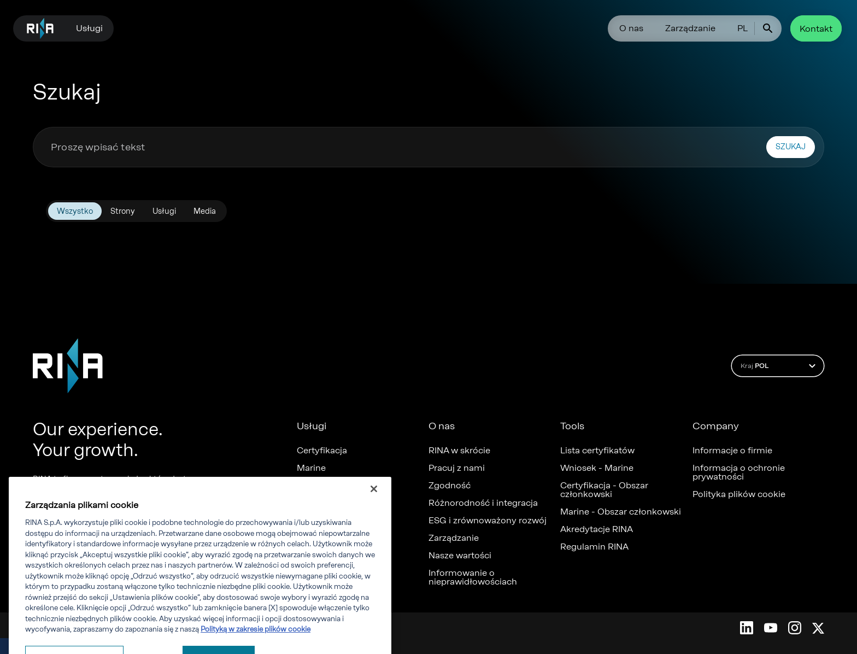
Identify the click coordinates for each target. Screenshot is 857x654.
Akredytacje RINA (596, 529)
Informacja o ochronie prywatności (738, 472)
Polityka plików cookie (738, 494)
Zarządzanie (690, 28)
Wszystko (75, 211)
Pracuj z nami (456, 468)
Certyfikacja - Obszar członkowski (604, 490)
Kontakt (816, 29)
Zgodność (449, 485)
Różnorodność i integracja (483, 503)
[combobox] (404, 147)
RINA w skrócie (459, 450)
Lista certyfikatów (597, 450)
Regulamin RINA (594, 546)
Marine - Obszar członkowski (620, 511)
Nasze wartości (459, 555)
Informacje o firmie (732, 450)
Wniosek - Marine (596, 468)
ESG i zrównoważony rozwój (487, 520)
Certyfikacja (322, 450)
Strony (122, 211)
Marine (311, 468)
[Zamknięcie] (374, 515)
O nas (631, 28)
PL (742, 28)
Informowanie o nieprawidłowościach (472, 577)
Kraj (780, 365)
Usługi (89, 28)
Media (204, 211)
